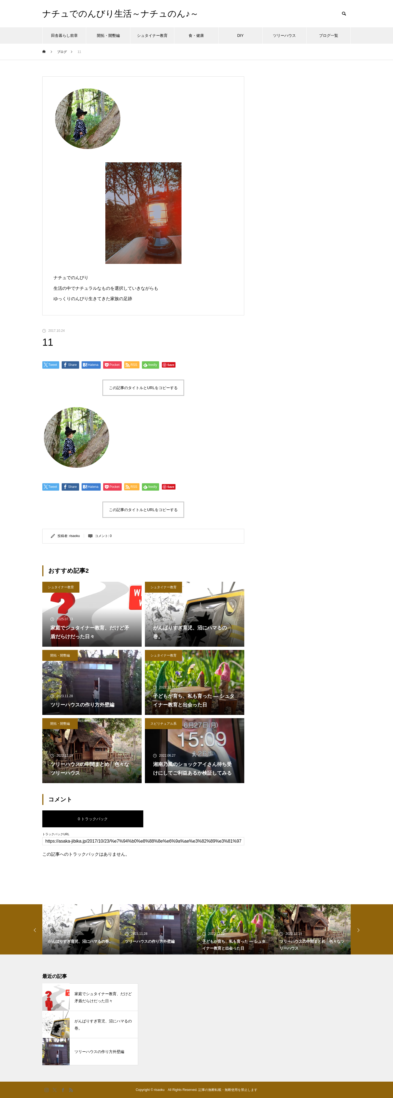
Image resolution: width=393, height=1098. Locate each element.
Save (170, 364)
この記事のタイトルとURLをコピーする (143, 388)
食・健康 (196, 35)
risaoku (74, 536)
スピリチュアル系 (163, 724)
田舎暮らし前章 (64, 35)
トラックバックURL (55, 834)
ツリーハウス (284, 35)
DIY (240, 35)
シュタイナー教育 (152, 35)
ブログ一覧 (328, 35)
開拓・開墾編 (108, 35)
